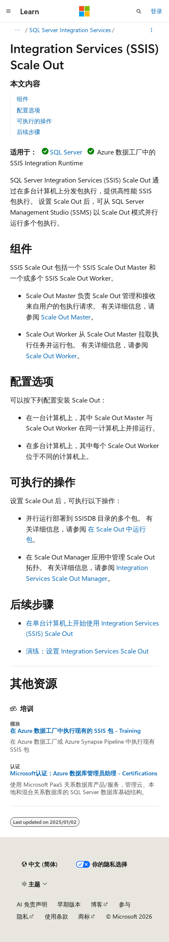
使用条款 (56, 916)
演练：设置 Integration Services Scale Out (87, 650)
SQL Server (66, 151)
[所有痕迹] (17, 30)
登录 (156, 11)
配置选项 (28, 110)
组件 (22, 99)
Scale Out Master (66, 316)
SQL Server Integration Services (70, 30)
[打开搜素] (139, 11)
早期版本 (69, 904)
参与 (125, 904)
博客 (96, 904)
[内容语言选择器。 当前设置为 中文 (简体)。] (40, 864)
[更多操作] (151, 30)
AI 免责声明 (32, 904)
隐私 (22, 916)
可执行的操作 (34, 121)
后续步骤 (28, 132)
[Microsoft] (84, 11)
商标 (84, 916)
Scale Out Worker (51, 355)
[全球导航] (8, 11)
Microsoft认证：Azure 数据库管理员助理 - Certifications (83, 773)
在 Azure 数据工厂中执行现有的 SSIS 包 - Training (75, 730)
